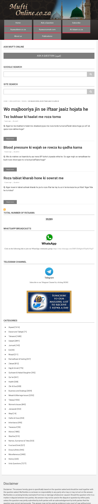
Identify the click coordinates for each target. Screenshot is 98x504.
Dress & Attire (16, 450)
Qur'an (13, 377)
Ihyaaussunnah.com (47, 29)
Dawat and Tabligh (18, 332)
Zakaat (14, 364)
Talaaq (14, 400)
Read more (11, 139)
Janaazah (15, 409)
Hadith (13, 382)
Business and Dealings (20, 391)
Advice (14, 432)
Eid (11, 350)
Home (18, 23)
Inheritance (15, 423)
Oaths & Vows (16, 418)
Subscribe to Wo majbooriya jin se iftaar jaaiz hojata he (5, 210)
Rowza (24, 101)
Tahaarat (15, 336)
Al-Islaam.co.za (76, 29)
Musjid (13, 354)
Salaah (14, 341)
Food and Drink (17, 445)
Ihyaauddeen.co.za (18, 29)
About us (18, 36)
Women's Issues (17, 404)
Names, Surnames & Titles (21, 441)
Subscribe (76, 23)
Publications (47, 36)
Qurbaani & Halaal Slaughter (22, 373)
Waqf (12, 414)
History (14, 459)
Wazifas (14, 436)
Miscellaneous (17, 454)
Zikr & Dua (15, 386)
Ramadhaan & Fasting (20, 359)
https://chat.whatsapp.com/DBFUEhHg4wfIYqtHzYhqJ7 (73, 249)
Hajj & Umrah (16, 368)
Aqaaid (14, 327)
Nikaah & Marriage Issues (21, 395)
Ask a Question (47, 23)
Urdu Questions (14, 101)
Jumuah (14, 345)
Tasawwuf (14, 427)
